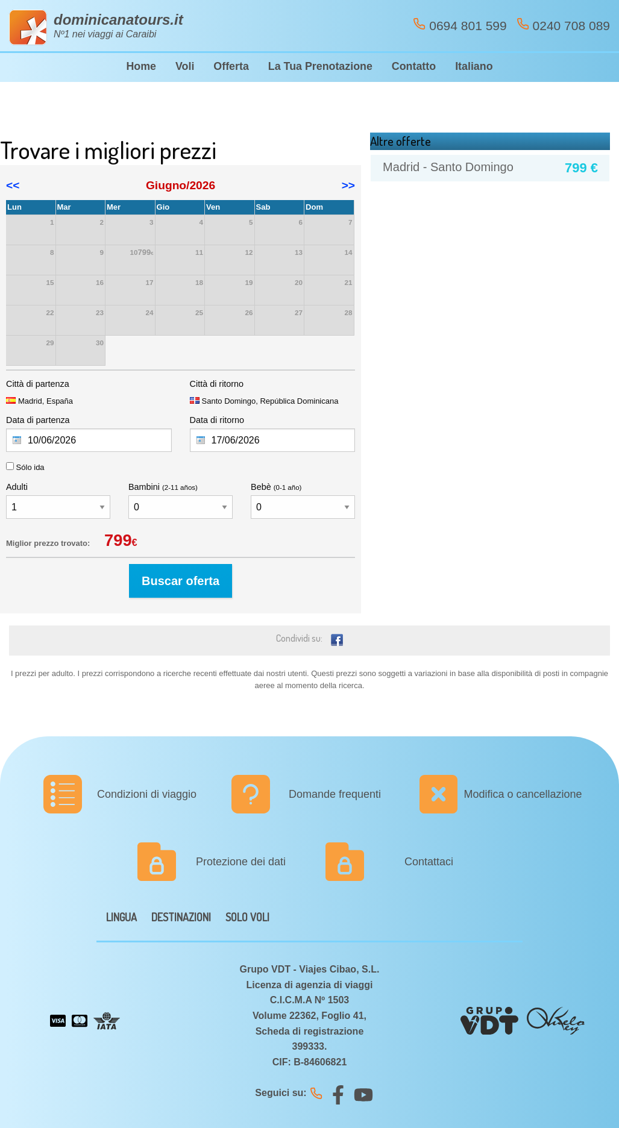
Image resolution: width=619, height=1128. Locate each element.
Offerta (230, 66)
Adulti (17, 487)
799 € (581, 167)
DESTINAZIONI (181, 917)
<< (12, 185)
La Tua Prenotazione (320, 66)
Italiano (473, 66)
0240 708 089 (563, 25)
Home (141, 66)
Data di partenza (38, 420)
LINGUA (121, 917)
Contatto (414, 66)
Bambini (163, 487)
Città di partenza (37, 384)
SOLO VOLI (247, 917)
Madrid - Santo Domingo (448, 167)
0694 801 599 (459, 25)
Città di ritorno (217, 384)
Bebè (276, 487)
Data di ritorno (217, 420)
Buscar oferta (180, 581)
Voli (184, 66)
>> (348, 185)
